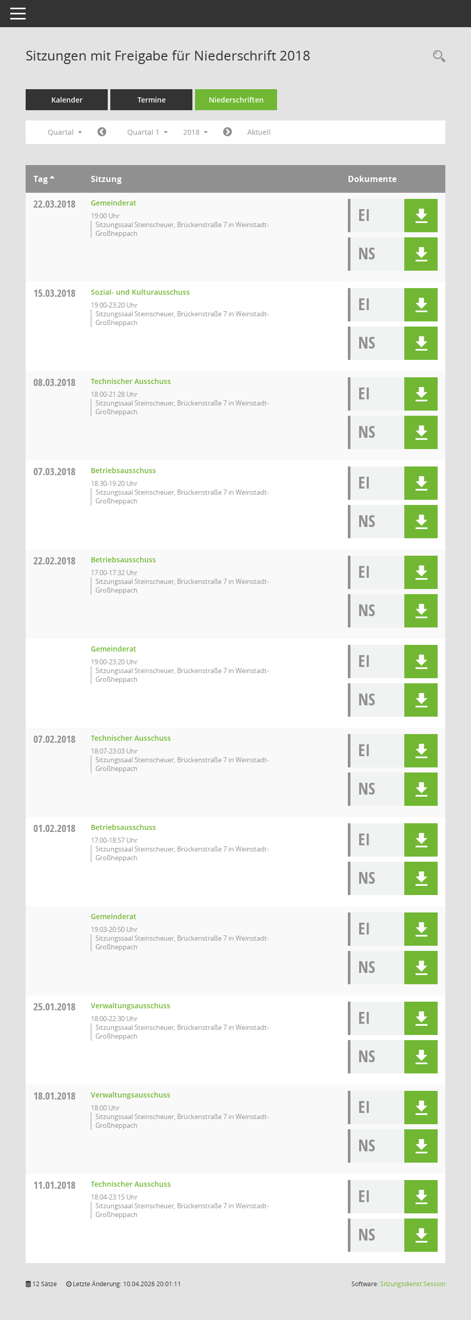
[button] (421, 215)
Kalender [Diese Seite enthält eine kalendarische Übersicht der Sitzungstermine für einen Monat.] (67, 100)
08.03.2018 (54, 382)
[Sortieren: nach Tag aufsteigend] (52, 179)
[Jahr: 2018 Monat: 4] (227, 132)
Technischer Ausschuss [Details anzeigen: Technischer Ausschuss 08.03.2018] (131, 381)
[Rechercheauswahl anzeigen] (436, 56)
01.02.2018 (54, 828)
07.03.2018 (54, 471)
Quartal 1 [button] (147, 132)
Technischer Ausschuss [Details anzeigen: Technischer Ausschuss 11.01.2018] (131, 1184)
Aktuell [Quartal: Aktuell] (259, 132)
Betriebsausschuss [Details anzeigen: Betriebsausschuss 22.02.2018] (123, 559)
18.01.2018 (54, 1096)
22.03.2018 (54, 204)
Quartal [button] (65, 132)
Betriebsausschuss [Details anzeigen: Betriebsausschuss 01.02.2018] (123, 827)
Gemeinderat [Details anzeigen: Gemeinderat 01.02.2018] (113, 916)
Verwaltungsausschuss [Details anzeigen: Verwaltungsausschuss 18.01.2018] (130, 1095)
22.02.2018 (54, 560)
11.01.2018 (54, 1185)
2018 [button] (195, 132)
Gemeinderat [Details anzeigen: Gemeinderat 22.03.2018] (113, 203)
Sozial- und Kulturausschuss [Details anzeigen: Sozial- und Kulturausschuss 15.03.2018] (140, 292)
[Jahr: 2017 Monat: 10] (102, 132)
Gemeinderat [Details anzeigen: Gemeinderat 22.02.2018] (113, 649)
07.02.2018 (54, 739)
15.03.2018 (54, 293)
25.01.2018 (54, 1006)
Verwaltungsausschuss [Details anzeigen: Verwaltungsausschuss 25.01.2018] (130, 1005)
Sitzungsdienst (412, 1284)
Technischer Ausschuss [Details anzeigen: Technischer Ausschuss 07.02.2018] (131, 738)
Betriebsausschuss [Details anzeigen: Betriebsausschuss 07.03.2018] (123, 470)
